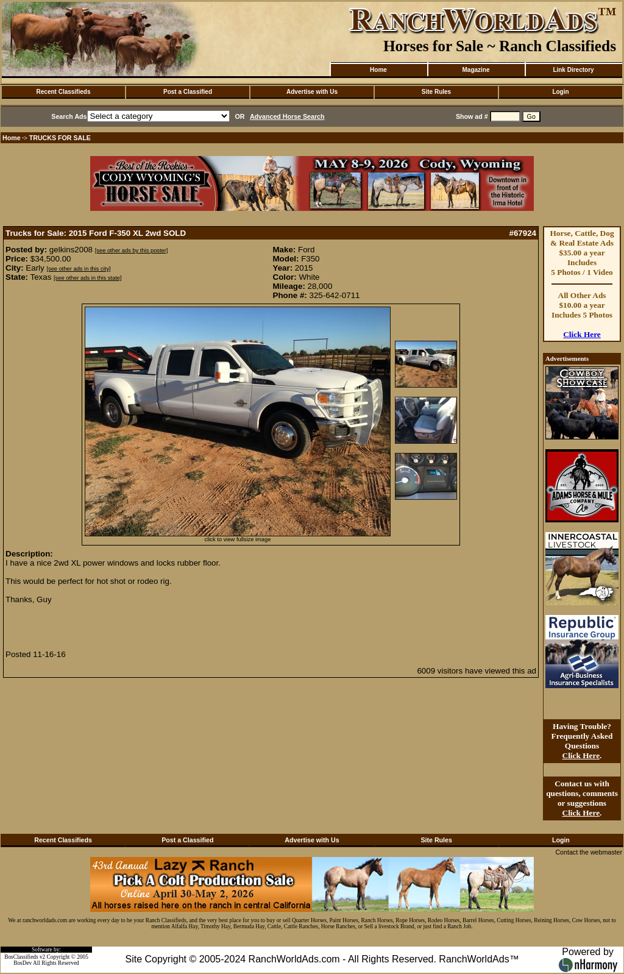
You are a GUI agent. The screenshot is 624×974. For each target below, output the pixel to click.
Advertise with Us (312, 91)
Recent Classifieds (64, 91)
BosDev (22, 963)
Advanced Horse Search (287, 116)
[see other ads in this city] (78, 269)
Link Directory (573, 69)
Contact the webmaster (588, 852)
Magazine (475, 69)
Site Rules (436, 91)
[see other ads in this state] (87, 278)
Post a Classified (187, 91)
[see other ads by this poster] (131, 250)
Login (560, 91)
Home (378, 69)
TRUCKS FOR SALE (60, 137)
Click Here (582, 334)
